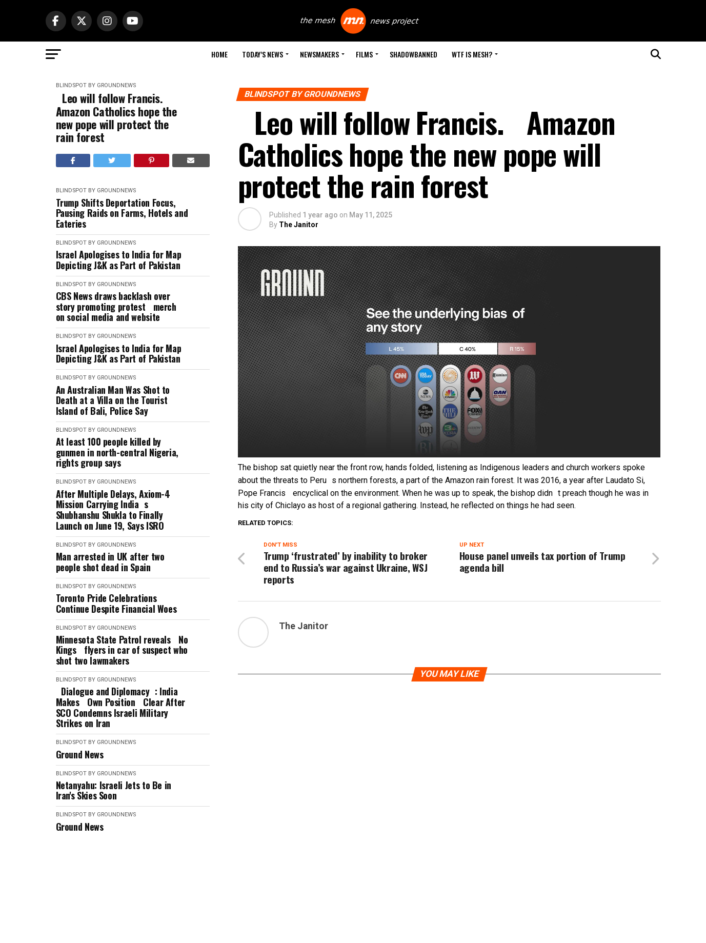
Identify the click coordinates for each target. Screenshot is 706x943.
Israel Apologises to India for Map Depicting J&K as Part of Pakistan (118, 259)
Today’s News (262, 54)
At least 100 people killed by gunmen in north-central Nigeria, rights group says (117, 452)
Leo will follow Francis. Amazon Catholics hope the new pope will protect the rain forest (116, 118)
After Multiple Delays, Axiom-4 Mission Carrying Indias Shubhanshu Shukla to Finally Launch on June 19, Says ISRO (113, 510)
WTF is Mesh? (472, 54)
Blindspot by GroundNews (96, 85)
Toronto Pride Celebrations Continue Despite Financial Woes (116, 603)
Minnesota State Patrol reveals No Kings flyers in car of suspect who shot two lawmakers (122, 650)
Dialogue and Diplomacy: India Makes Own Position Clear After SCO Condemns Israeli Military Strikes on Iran (120, 707)
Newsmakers (319, 54)
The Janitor (298, 224)
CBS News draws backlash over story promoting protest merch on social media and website (119, 307)
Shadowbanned (413, 54)
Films (364, 54)
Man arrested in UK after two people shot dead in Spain (110, 561)
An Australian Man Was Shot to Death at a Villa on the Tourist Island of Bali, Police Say (113, 400)
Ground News (80, 754)
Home (219, 54)
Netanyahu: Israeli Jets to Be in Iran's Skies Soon (113, 790)
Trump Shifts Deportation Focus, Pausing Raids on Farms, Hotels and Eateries (122, 213)
